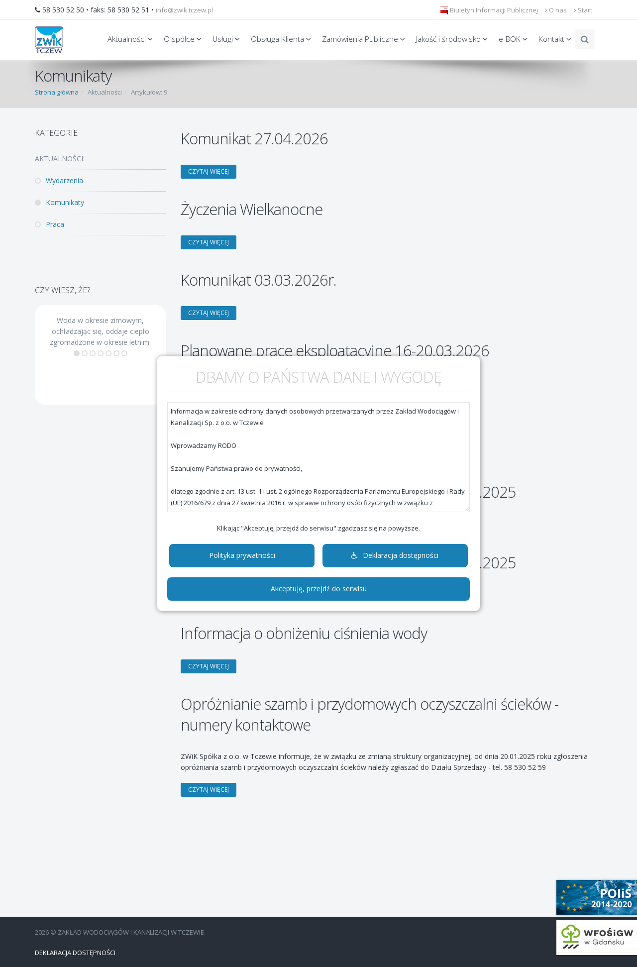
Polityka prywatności (242, 555)
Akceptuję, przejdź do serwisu (319, 588)
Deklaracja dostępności (394, 555)
